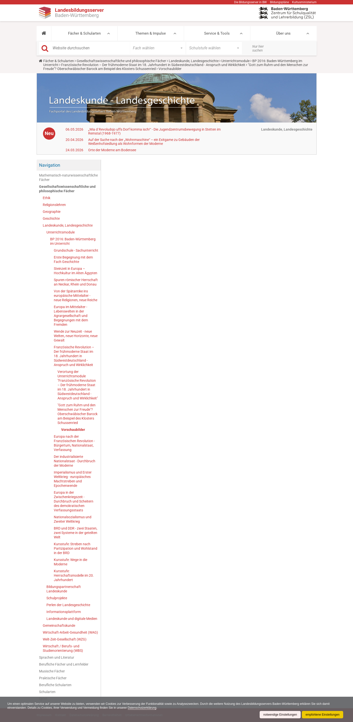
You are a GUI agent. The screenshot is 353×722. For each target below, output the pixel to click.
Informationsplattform (63, 612)
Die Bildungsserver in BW (250, 2)
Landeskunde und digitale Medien (71, 619)
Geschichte (51, 218)
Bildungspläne (279, 2)
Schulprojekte (56, 598)
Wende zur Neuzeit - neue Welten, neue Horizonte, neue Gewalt (76, 335)
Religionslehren (54, 205)
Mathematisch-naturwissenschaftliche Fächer (68, 177)
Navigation (49, 165)
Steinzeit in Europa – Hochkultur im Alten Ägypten (75, 271)
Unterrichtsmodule (235, 61)
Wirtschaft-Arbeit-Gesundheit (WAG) (70, 632)
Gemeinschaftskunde (59, 625)
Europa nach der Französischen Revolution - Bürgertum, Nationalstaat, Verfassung (74, 443)
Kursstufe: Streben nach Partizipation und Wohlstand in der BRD (75, 548)
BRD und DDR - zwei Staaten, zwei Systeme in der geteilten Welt (75, 532)
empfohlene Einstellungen (322, 714)
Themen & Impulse (150, 33)
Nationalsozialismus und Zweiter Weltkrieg (72, 519)
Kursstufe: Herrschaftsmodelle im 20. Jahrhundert (74, 575)
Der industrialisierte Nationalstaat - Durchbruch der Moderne (74, 461)
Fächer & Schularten (84, 33)
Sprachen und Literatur (56, 657)
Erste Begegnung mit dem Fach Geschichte (73, 259)
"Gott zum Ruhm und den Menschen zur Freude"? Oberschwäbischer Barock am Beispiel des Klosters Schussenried (77, 414)
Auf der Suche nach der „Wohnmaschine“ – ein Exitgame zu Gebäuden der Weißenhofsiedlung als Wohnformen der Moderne (144, 142)
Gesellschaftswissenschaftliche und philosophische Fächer (121, 61)
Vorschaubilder (73, 430)
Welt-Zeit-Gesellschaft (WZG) (64, 639)
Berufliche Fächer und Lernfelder (63, 664)
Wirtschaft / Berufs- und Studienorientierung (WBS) (63, 648)
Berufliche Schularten (55, 685)
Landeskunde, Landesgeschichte (194, 61)
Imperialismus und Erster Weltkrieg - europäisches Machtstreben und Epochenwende (73, 479)
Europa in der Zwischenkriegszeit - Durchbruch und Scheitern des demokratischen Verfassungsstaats (73, 501)
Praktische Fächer (53, 678)
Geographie (51, 212)
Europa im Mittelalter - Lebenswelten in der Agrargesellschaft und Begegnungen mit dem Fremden (71, 316)
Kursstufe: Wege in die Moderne (70, 562)
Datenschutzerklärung (142, 707)
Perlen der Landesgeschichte (68, 605)
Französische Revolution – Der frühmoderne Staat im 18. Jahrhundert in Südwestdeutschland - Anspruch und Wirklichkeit (153, 65)
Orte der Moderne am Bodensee (112, 150)
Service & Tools (217, 33)
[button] (44, 33)
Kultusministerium (304, 2)
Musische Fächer (52, 671)
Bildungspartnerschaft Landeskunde (63, 589)
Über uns (283, 33)
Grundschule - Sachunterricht (76, 250)
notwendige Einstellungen (280, 714)
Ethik (46, 198)
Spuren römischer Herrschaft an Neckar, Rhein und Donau (76, 282)
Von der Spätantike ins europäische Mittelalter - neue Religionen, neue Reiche (75, 295)
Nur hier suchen (258, 48)
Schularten (47, 692)
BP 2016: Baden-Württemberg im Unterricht (73, 241)
